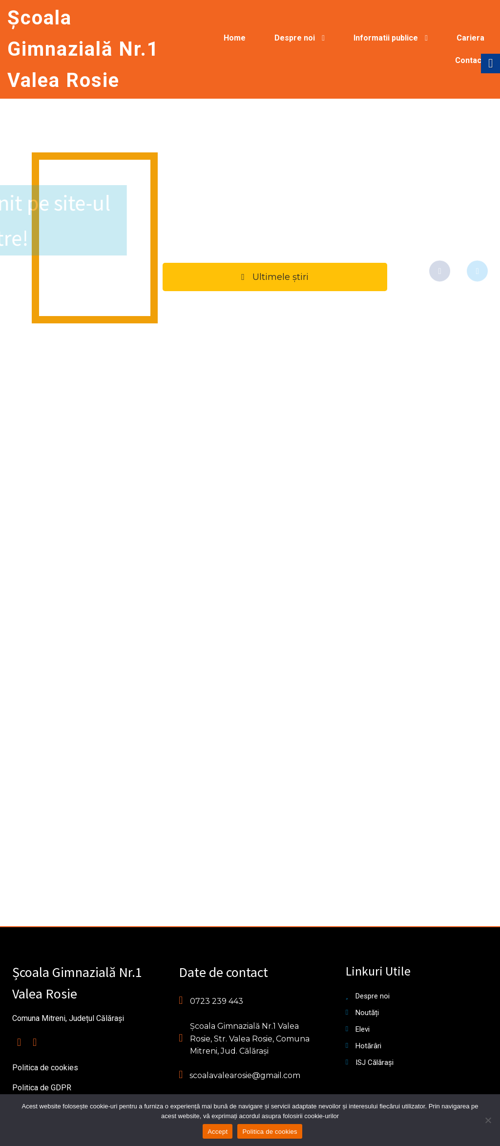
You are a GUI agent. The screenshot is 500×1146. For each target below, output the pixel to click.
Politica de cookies (269, 1131)
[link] (83, 49)
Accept (218, 1131)
